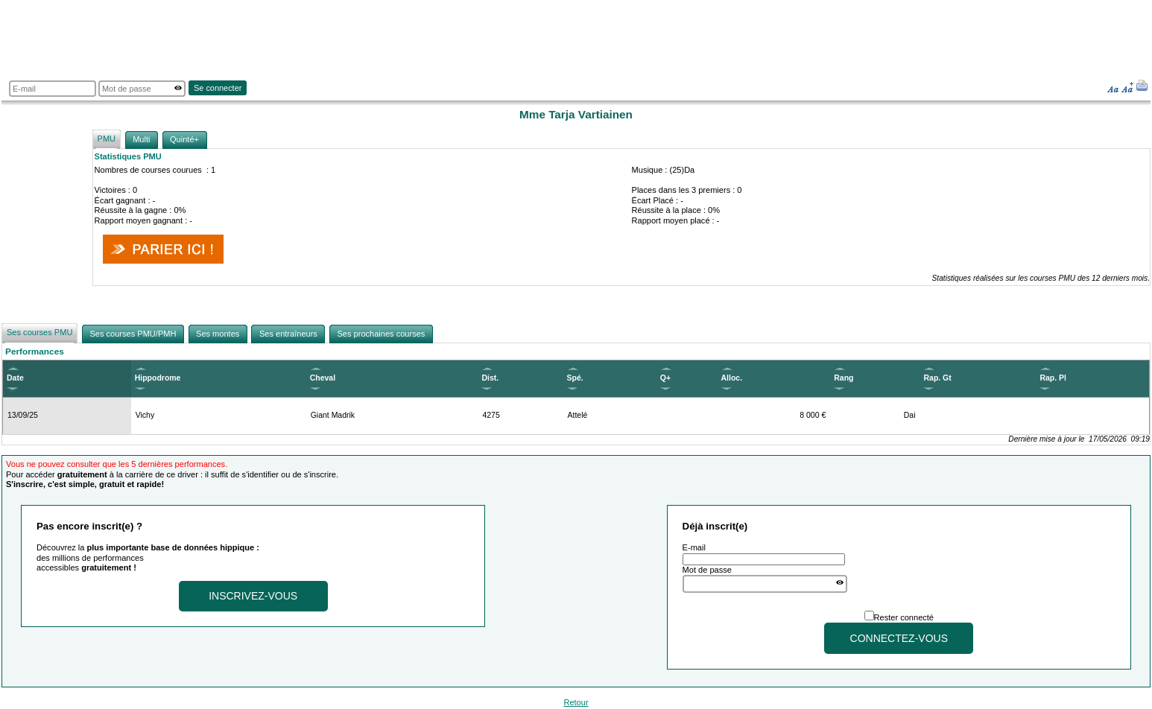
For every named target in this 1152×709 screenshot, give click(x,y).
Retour (575, 702)
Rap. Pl (1052, 378)
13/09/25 (22, 415)
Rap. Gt (937, 378)
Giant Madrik (333, 415)
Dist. (490, 378)
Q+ (665, 378)
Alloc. (732, 378)
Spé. (575, 378)
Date (15, 378)
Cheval (322, 378)
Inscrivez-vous (253, 596)
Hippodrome (158, 378)
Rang (843, 378)
